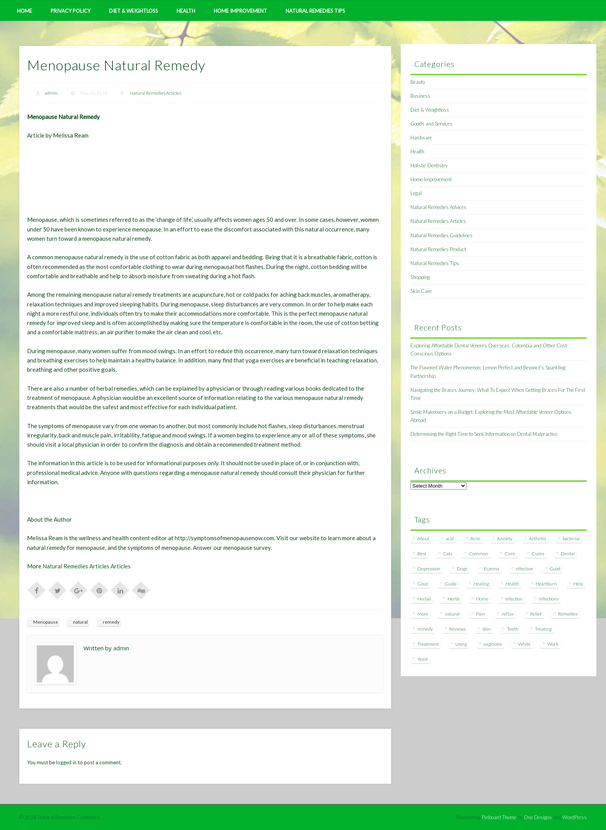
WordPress (574, 817)
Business (420, 96)
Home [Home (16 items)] (482, 599)
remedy (111, 622)
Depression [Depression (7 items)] (428, 568)
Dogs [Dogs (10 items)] (462, 568)
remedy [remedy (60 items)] (425, 629)
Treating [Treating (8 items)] (543, 629)
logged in (66, 762)
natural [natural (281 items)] (452, 614)
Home (24, 11)
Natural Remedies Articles (155, 93)
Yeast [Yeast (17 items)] (422, 659)
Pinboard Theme (499, 817)
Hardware (421, 137)
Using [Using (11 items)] (461, 644)
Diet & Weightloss (133, 11)
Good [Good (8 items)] (555, 568)
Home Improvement (240, 11)
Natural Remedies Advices (438, 207)
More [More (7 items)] (422, 614)
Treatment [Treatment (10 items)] (428, 644)
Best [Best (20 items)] (421, 553)
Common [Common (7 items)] (478, 553)
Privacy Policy (70, 11)
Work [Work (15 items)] (552, 644)
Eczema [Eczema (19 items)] (491, 568)
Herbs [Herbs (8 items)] (454, 599)
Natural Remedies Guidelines (441, 235)
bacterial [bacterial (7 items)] (571, 538)
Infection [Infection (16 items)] (514, 599)
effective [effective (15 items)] (524, 568)
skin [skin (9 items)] (486, 629)
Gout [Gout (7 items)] (422, 584)
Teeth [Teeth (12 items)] (512, 629)
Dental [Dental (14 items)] (568, 553)
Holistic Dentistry (429, 165)
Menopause (45, 622)
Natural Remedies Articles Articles (87, 566)
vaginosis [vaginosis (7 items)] (492, 644)
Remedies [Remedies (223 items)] (567, 614)
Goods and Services (431, 124)
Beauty (417, 82)
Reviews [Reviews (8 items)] (457, 629)
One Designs (538, 817)
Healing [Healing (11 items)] (481, 584)
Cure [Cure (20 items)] (510, 553)
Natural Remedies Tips (315, 11)
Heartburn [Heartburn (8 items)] (546, 584)
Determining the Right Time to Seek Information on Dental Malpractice (484, 434)
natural (80, 622)
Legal (416, 193)
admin (51, 93)
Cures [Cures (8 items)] (538, 553)
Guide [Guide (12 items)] (450, 584)
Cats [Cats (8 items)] (447, 553)
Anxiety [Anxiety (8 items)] (504, 538)
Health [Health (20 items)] (512, 584)
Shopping (420, 277)
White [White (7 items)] (524, 644)
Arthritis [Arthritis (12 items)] (537, 538)
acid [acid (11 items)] (450, 538)
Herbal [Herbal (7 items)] (424, 599)
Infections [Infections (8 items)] (548, 599)
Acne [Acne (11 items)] (475, 538)
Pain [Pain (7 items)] (480, 614)
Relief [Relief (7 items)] (535, 614)
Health (186, 11)
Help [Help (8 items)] (578, 584)
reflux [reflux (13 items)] (508, 614)
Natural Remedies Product (438, 249)
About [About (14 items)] (423, 538)
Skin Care (421, 291)
